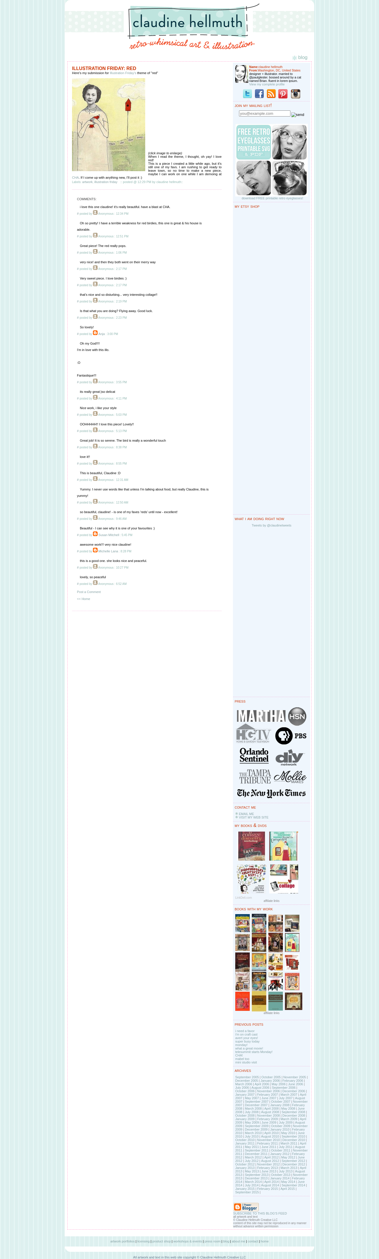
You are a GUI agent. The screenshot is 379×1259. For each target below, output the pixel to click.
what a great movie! (249, 1048)
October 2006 (245, 1091)
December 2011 (256, 1154)
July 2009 (285, 1122)
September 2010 (293, 1136)
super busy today (247, 1041)
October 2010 (245, 1140)
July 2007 (285, 1098)
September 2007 (256, 1101)
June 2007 (268, 1098)
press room (212, 1241)
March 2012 (253, 1157)
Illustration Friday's (123, 73)
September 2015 (247, 1192)
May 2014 (288, 1181)
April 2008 (271, 1108)
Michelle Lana (108, 551)
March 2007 (289, 1094)
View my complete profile (267, 84)
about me (238, 1241)
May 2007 (252, 1098)
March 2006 (243, 1084)
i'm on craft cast (246, 1034)
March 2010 (253, 1133)
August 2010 (270, 1136)
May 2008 (288, 1108)
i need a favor (245, 1031)
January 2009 (245, 1119)
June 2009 (268, 1122)
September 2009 (256, 1126)
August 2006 (261, 1087)
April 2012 (271, 1157)
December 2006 (293, 1091)
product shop (161, 1241)
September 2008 (293, 1112)
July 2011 (285, 1147)
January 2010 (280, 1129)
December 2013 (256, 1178)
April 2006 (262, 1084)
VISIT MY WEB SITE (253, 817)
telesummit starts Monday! (253, 1052)
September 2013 (256, 1174)
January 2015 (245, 1188)
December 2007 (256, 1105)
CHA (75, 177)
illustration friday (105, 182)
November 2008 (268, 1115)
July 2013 (285, 1171)
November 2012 (268, 1164)
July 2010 (251, 1136)
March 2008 (253, 1108)
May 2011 (252, 1147)
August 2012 (270, 1161)
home (265, 1241)
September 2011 (256, 1150)
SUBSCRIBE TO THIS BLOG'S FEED (260, 1213)
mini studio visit (246, 1062)
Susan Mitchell (108, 535)
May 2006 (278, 1084)
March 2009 (289, 1119)
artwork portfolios (122, 1241)
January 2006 (270, 1080)
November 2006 (268, 1091)
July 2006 (242, 1087)
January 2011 (245, 1143)
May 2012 (288, 1157)
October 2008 (245, 1115)
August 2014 (270, 1185)
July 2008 (251, 1112)
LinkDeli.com (243, 897)
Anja (101, 334)
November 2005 (294, 1077)
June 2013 (268, 1171)
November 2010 (268, 1140)
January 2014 (280, 1178)
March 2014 (253, 1181)
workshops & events (187, 1241)
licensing (143, 1241)
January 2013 (245, 1168)
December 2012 (293, 1164)
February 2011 (267, 1143)
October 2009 (280, 1126)
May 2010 (288, 1133)
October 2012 (245, 1164)
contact (253, 1241)
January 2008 (280, 1105)
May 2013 (252, 1171)
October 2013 (280, 1174)
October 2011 (280, 1150)
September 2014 (293, 1185)
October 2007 (280, 1101)
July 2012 (251, 1161)
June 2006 (295, 1084)
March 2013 (289, 1168)
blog (226, 1241)
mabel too (242, 1059)
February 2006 (292, 1080)
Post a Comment (89, 592)
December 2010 (293, 1140)
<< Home (83, 599)
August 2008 (270, 1112)
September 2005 (247, 1077)
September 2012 (293, 1161)
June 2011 (268, 1147)
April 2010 (271, 1133)
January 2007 (245, 1094)
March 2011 (289, 1143)
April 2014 (271, 1181)
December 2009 (256, 1129)
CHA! (239, 1055)
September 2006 (283, 1087)
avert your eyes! (246, 1038)
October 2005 (271, 1077)
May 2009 (252, 1122)
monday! (241, 1045)
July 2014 (251, 1185)
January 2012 (280, 1154)
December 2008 (293, 1115)
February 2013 (267, 1168)
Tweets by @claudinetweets (272, 525)
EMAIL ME (246, 814)
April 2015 (288, 1188)
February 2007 (267, 1094)
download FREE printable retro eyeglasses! (272, 198)
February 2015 (267, 1188)
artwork (87, 182)
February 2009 (267, 1119)
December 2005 (246, 1080)
